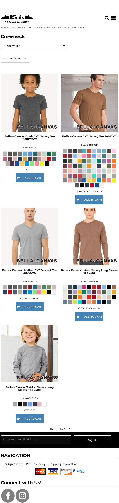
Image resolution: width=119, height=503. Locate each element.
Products (18, 27)
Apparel (51, 27)
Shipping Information (63, 464)
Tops (63, 27)
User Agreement (12, 464)
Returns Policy (35, 464)
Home (4, 27)
